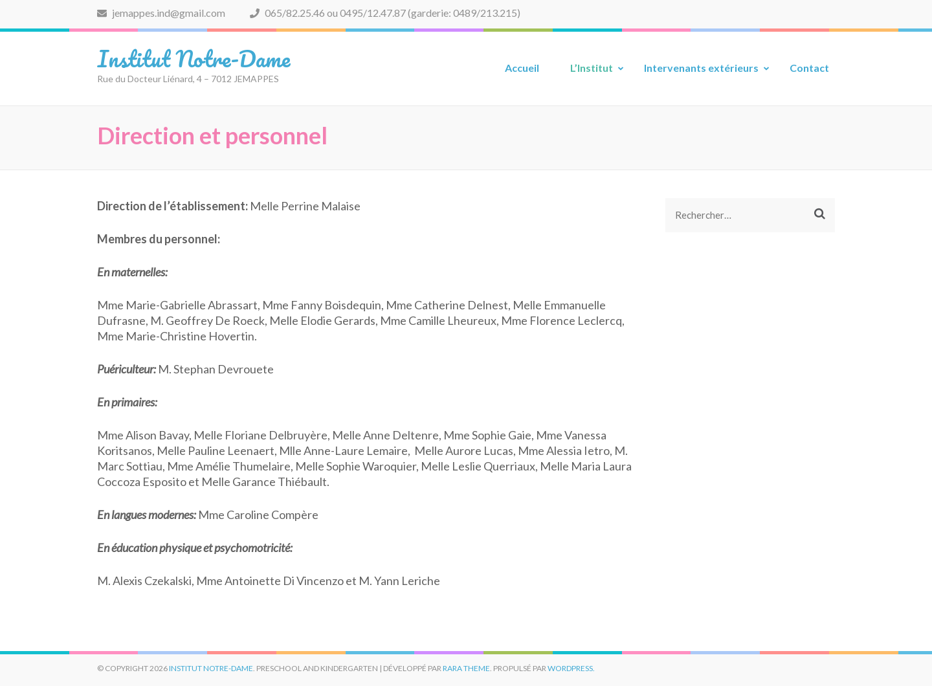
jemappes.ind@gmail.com (161, 12)
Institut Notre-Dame (193, 58)
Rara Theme (466, 668)
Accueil (522, 67)
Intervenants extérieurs (701, 67)
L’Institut (591, 67)
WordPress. (571, 668)
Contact (809, 67)
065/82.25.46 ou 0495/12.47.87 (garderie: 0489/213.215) (385, 12)
